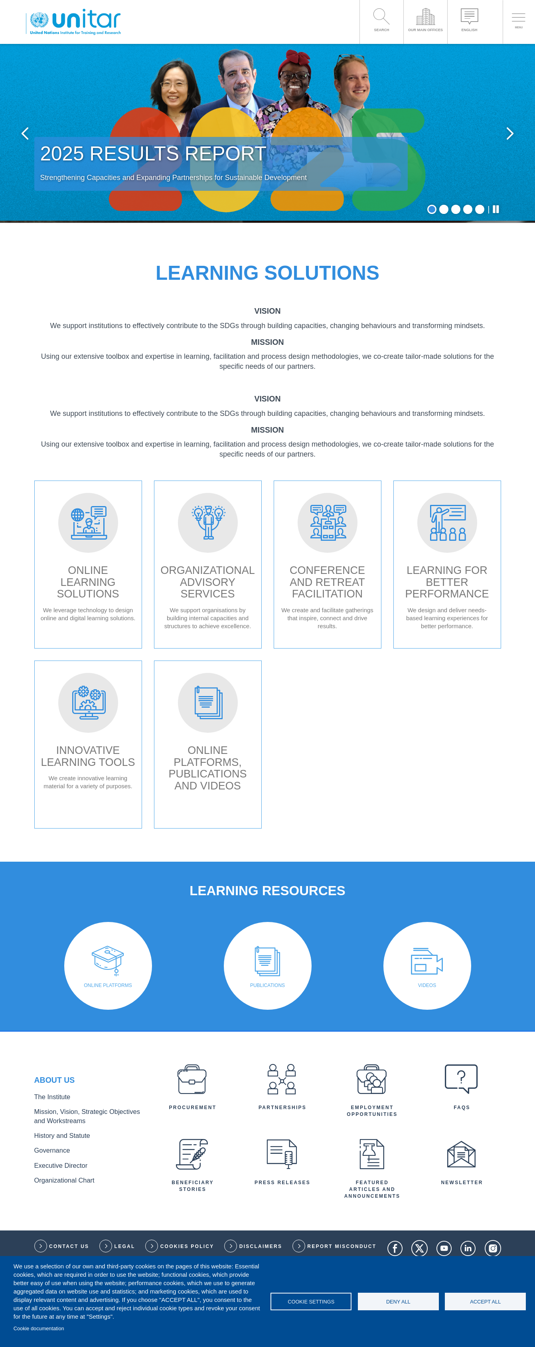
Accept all (485, 1302)
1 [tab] (431, 292)
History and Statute (57, 1218)
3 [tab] (455, 292)
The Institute (49, 1184)
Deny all (398, 1302)
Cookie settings (311, 1302)
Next (502, 175)
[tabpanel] (267, 174)
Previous (33, 175)
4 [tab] (467, 292)
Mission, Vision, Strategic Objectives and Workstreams (83, 1201)
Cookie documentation (39, 1328)
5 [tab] (479, 292)
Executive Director (56, 1244)
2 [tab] (443, 292)
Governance (49, 1231)
